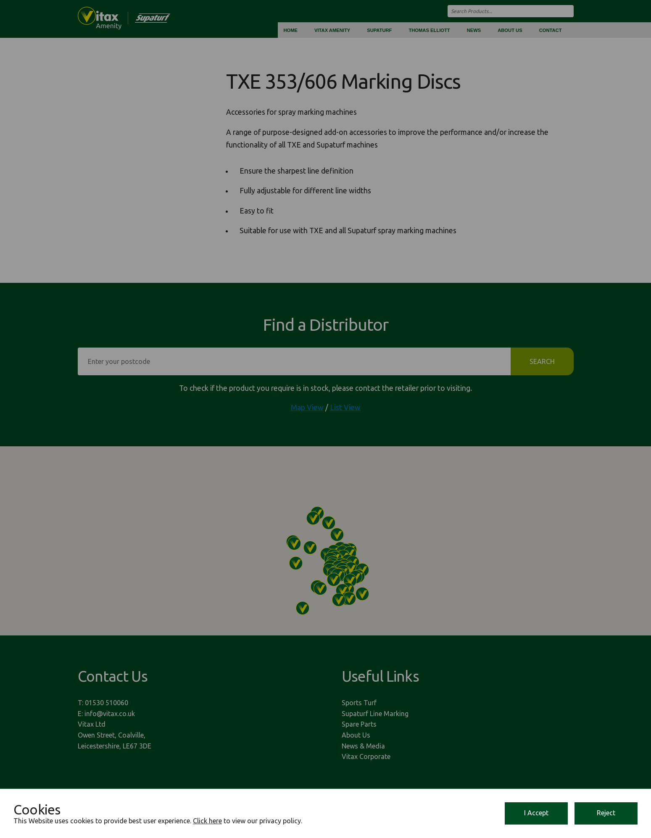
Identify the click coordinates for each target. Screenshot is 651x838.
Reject (606, 813)
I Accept (536, 813)
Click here (207, 821)
